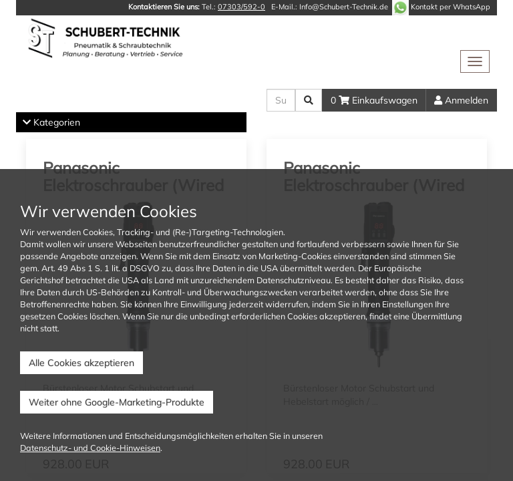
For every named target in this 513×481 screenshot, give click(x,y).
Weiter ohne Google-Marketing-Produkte (116, 402)
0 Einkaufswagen (374, 100)
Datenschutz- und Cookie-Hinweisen (90, 447)
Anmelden (461, 100)
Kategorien (51, 122)
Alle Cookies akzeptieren (81, 363)
